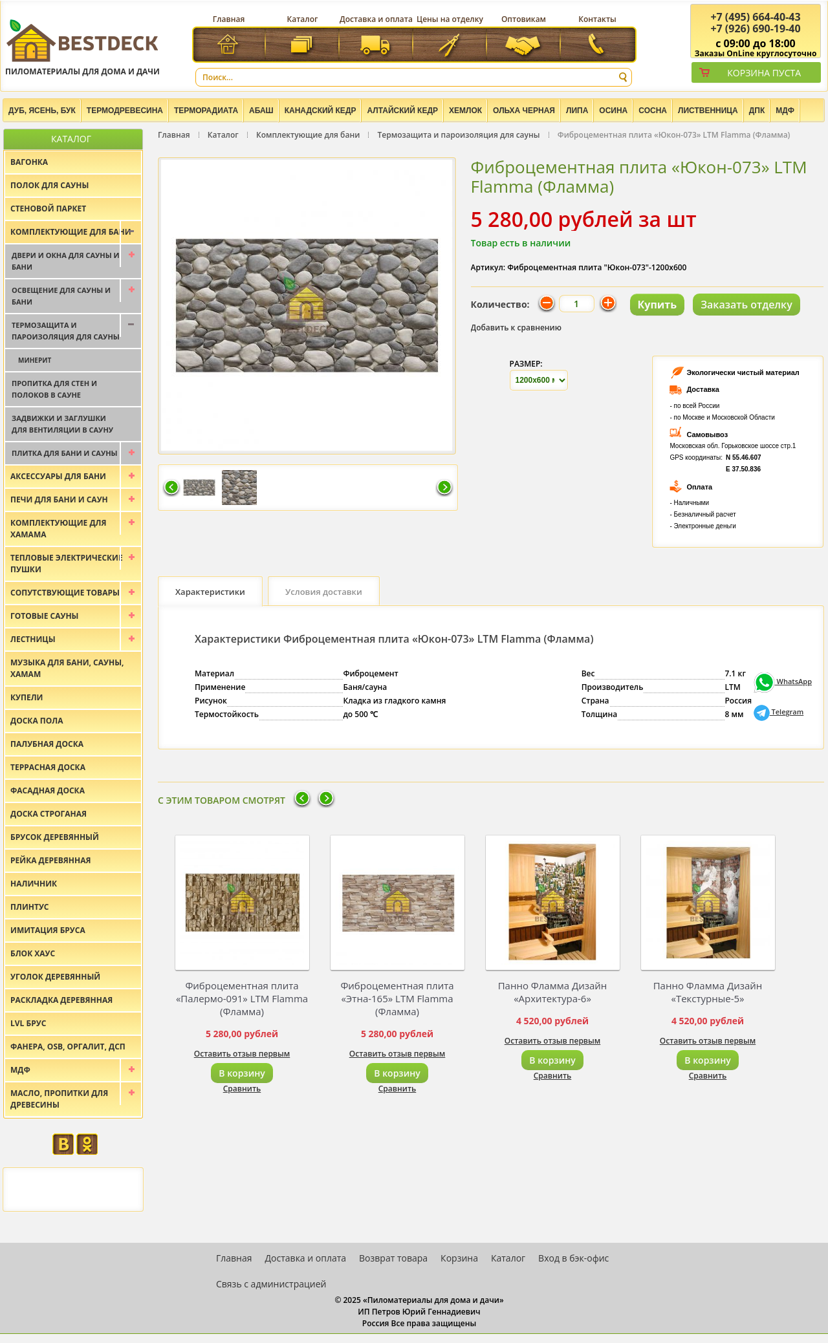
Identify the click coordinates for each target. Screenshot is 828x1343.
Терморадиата (206, 110)
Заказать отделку (746, 304)
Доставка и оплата (376, 19)
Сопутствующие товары (65, 592)
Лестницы (33, 639)
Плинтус (29, 906)
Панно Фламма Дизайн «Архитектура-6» (552, 992)
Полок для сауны (49, 185)
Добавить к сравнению (516, 327)
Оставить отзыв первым (242, 1053)
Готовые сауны (44, 615)
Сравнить (242, 1088)
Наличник (33, 883)
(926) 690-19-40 (755, 28)
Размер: (526, 363)
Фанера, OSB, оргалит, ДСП (67, 1046)
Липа (577, 110)
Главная (229, 19)
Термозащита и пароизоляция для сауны (459, 134)
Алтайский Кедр (402, 110)
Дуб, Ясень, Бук (42, 110)
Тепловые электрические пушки (66, 563)
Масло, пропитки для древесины (59, 1099)
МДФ (785, 110)
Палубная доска (46, 743)
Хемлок (465, 110)
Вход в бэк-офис (573, 1258)
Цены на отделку (450, 19)
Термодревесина (125, 110)
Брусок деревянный (54, 837)
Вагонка (29, 161)
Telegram (779, 711)
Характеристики (210, 591)
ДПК (757, 110)
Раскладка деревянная (61, 999)
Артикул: (488, 267)
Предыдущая (171, 488)
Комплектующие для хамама (58, 528)
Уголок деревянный (55, 976)
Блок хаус (32, 953)
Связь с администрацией (271, 1284)
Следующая (444, 488)
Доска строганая (48, 813)
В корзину (242, 1073)
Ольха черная (524, 110)
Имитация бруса (47, 930)
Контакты (597, 19)
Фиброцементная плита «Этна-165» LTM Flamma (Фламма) (396, 998)
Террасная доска (47, 767)
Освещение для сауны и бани (61, 295)
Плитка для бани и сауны (65, 453)
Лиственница (708, 110)
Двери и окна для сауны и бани (66, 261)
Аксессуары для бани (58, 476)
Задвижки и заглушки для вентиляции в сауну (62, 424)
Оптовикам (523, 19)
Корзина (459, 1258)
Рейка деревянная (50, 860)
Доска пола (36, 720)
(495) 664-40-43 (755, 17)
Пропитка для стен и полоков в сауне (54, 389)
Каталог (302, 19)
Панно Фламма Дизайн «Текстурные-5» (708, 992)
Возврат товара (393, 1258)
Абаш (261, 110)
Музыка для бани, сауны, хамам (67, 668)
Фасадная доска (47, 790)
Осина (613, 110)
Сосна (652, 110)
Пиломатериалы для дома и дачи (82, 47)
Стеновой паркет (48, 208)
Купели (26, 697)
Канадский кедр (320, 110)
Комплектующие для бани (308, 134)
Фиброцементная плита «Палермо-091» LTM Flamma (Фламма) (242, 998)
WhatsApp (783, 681)
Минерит (34, 360)
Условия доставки (323, 591)
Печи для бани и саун (59, 499)
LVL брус (28, 1023)
